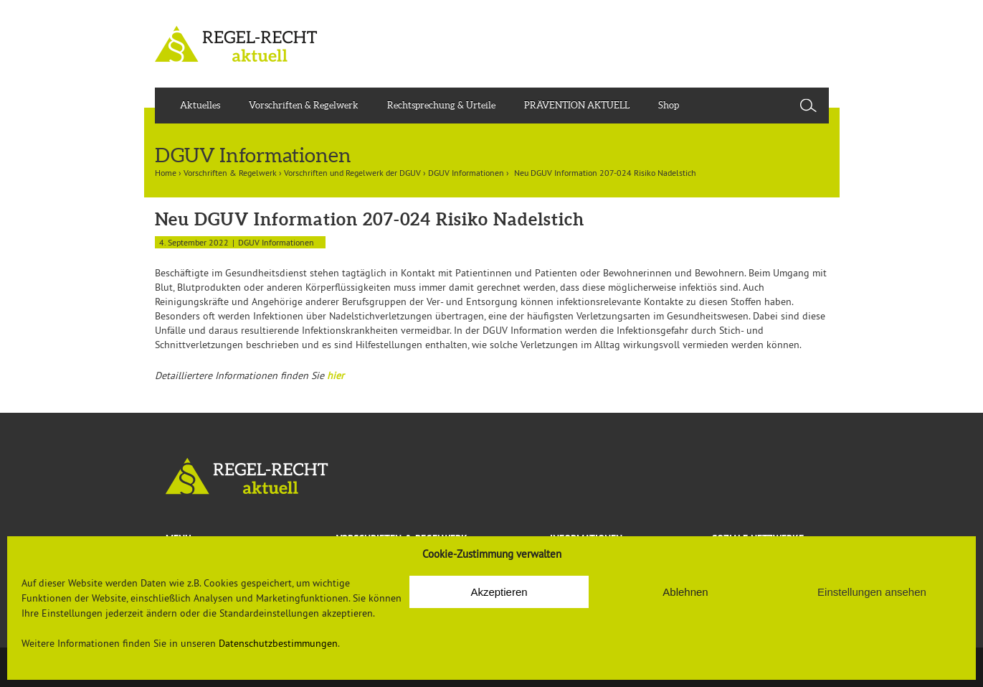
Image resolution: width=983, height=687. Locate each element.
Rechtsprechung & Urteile (441, 105)
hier (335, 375)
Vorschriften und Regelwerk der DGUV (352, 172)
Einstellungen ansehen (871, 592)
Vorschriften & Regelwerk (303, 105)
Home (165, 172)
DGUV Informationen (466, 172)
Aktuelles (200, 105)
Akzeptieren (498, 592)
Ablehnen (685, 592)
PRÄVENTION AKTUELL (577, 105)
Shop (668, 105)
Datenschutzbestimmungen (278, 643)
